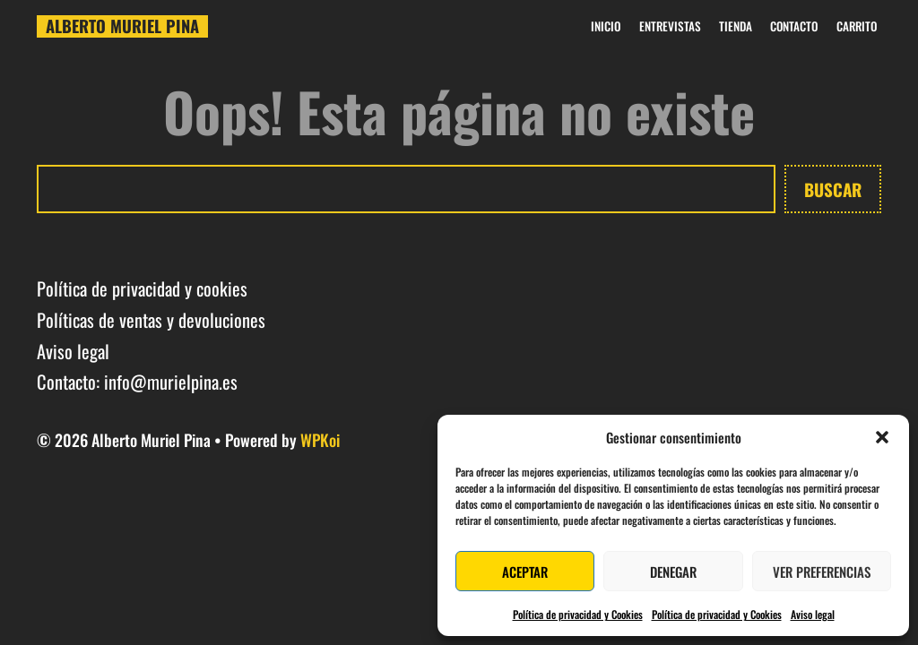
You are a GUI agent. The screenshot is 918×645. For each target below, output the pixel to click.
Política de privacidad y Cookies (578, 614)
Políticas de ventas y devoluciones (151, 319)
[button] (882, 437)
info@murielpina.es (171, 381)
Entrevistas (670, 26)
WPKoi (320, 440)
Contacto (794, 26)
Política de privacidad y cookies (142, 288)
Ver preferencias (821, 571)
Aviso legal (813, 614)
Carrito (856, 26)
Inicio (605, 26)
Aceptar (525, 571)
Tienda (735, 26)
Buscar (833, 189)
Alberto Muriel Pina (122, 26)
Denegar (673, 571)
